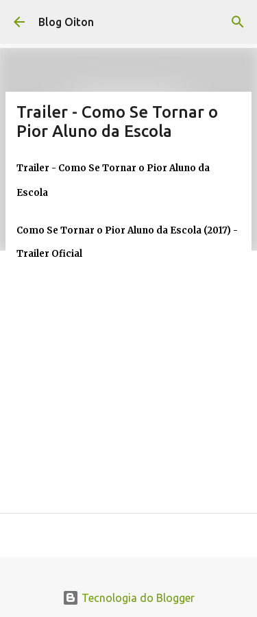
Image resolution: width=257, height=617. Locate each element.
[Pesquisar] (238, 21)
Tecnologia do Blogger (128, 598)
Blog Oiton (66, 22)
